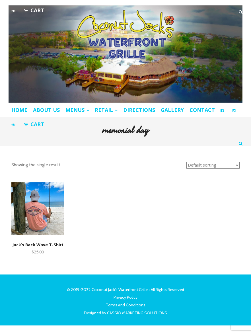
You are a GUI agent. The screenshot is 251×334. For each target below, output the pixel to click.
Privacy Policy (125, 297)
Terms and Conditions (125, 305)
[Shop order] (213, 165)
